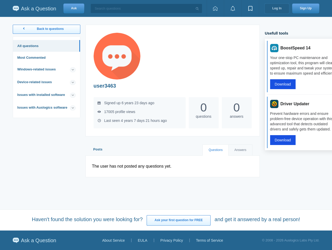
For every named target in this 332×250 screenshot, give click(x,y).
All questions (28, 46)
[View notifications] (233, 8)
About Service (113, 240)
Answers (240, 150)
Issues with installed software (41, 95)
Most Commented (31, 58)
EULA (142, 240)
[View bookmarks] (250, 8)
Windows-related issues (36, 69)
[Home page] (215, 8)
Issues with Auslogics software (42, 107)
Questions (216, 150)
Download (283, 84)
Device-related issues (34, 82)
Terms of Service (209, 240)
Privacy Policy (171, 240)
